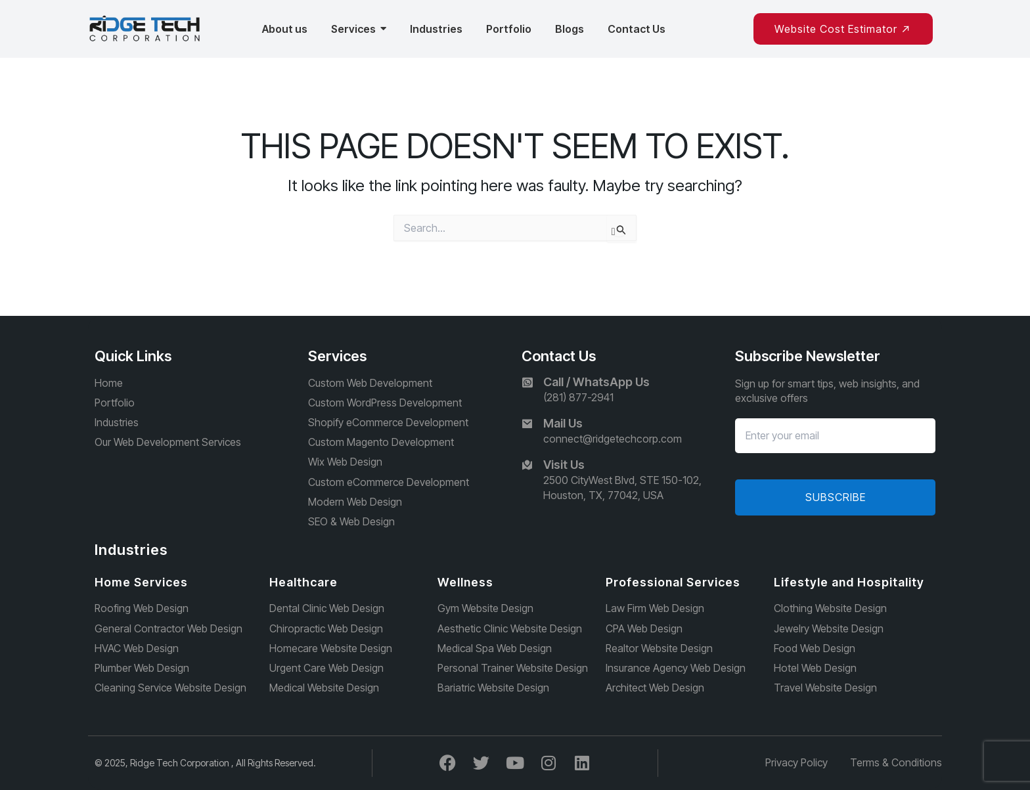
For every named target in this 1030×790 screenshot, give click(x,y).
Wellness (465, 582)
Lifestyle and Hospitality (849, 582)
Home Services (141, 582)
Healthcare (303, 582)
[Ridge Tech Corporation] (145, 28)
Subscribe (835, 495)
